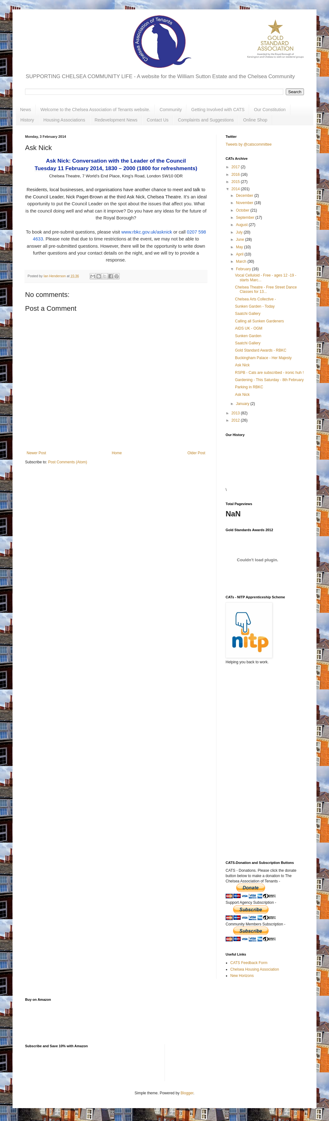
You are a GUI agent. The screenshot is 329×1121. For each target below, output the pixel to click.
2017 (236, 167)
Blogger (186, 1093)
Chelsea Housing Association (254, 969)
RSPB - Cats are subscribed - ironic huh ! (269, 372)
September (245, 217)
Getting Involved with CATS (217, 109)
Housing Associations (64, 119)
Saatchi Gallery (247, 313)
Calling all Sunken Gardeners (259, 321)
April (240, 254)
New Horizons (242, 975)
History (27, 119)
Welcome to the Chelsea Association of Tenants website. (95, 109)
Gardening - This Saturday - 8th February (269, 380)
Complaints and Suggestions (206, 119)
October (243, 210)
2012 (236, 420)
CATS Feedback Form (248, 963)
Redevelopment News (116, 119)
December (245, 195)
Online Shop (255, 119)
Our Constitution (269, 109)
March (242, 261)
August (242, 225)
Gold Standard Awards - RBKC (260, 350)
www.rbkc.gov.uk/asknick (146, 231)
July (240, 232)
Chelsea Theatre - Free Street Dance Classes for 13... (266, 289)
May (240, 247)
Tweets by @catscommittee (249, 144)
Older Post (196, 453)
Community (170, 109)
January (243, 404)
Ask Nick (242, 365)
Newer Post (36, 453)
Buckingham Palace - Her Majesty (263, 358)
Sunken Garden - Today (255, 306)
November (245, 203)
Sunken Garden (248, 336)
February (244, 269)
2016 (236, 174)
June (240, 239)
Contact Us (158, 119)
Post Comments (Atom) (67, 462)
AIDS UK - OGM (248, 328)
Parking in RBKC (249, 387)
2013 (236, 413)
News (25, 109)
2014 (236, 189)
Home (117, 453)
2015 (236, 182)
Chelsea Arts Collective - (255, 299)
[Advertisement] (257, 744)
